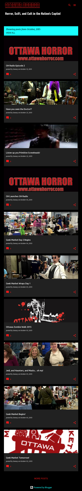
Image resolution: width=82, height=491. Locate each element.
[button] (74, 74)
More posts (41, 478)
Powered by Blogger (41, 487)
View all (10, 33)
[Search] (69, 5)
